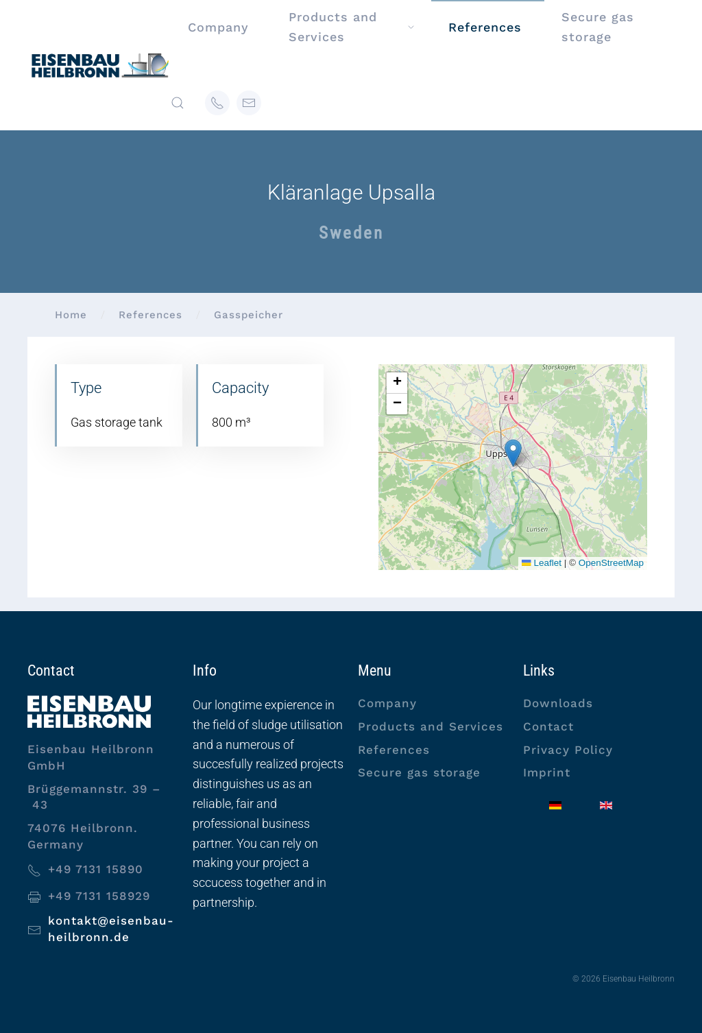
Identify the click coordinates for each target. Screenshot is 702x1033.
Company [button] (218, 27)
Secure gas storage (597, 27)
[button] (177, 102)
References (394, 750)
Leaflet (541, 563)
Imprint (546, 772)
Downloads (558, 703)
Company (387, 703)
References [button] (485, 27)
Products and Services (430, 726)
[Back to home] (99, 65)
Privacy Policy (568, 750)
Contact (548, 726)
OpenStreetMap (611, 563)
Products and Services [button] (351, 27)
